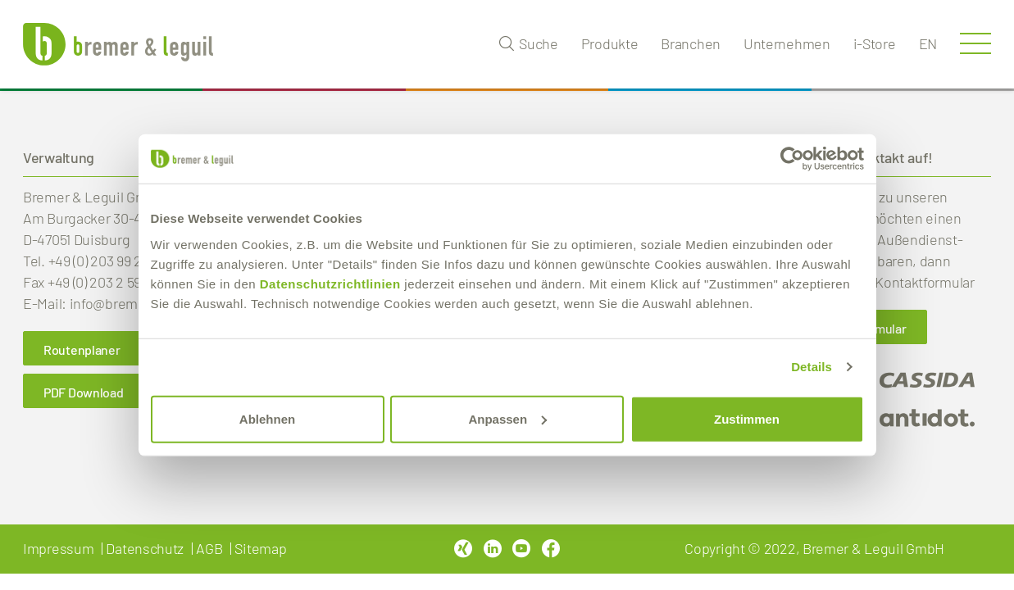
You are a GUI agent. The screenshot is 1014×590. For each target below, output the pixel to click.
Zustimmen (747, 418)
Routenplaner (81, 349)
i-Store (874, 43)
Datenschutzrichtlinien (330, 283)
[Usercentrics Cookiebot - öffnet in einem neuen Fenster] (792, 159)
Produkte (610, 43)
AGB (209, 548)
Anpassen (507, 418)
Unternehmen (786, 43)
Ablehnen (267, 418)
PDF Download (83, 392)
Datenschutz (145, 548)
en (928, 43)
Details (811, 367)
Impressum (58, 548)
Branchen (691, 43)
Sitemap (260, 548)
